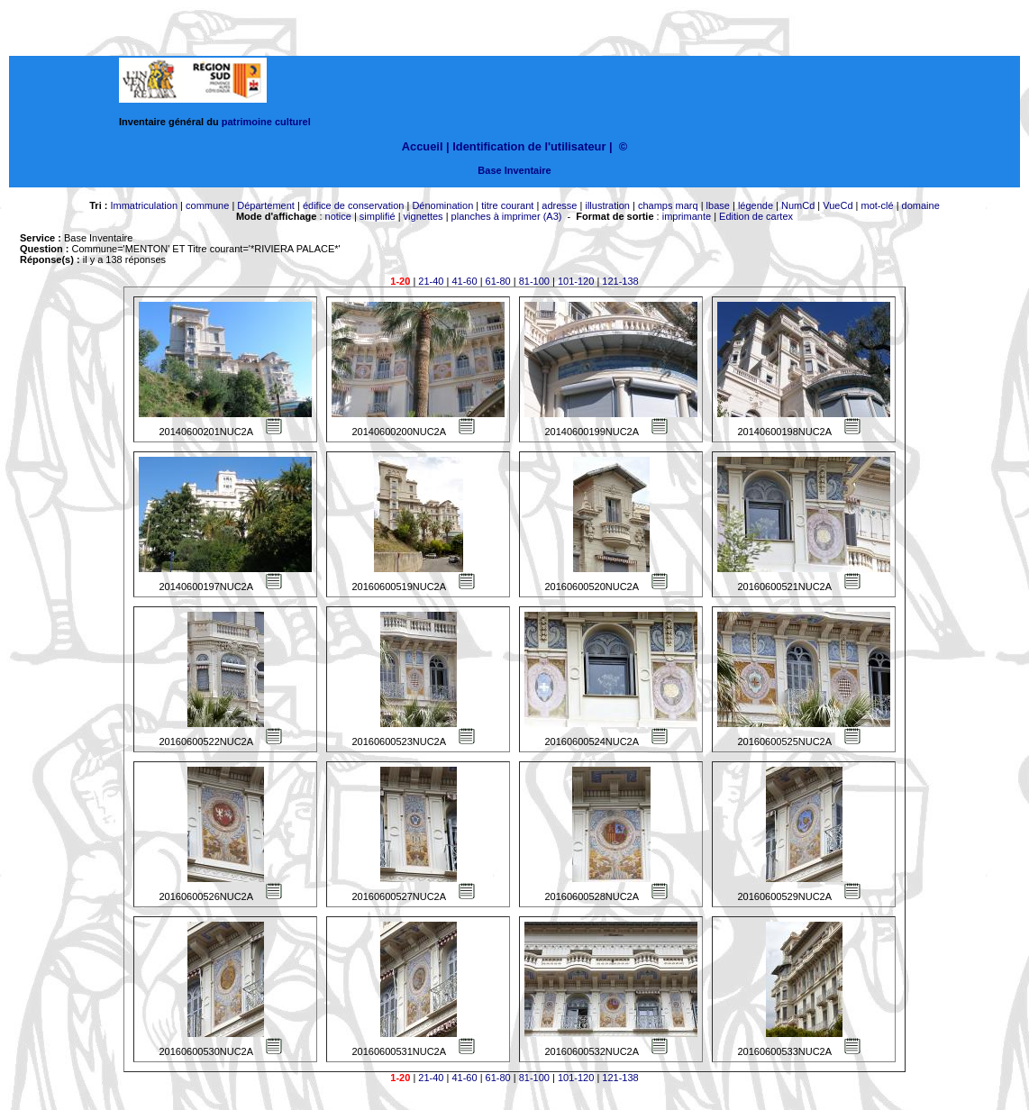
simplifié (378, 216)
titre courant (507, 205)
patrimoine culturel (266, 121)
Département (266, 205)
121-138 (620, 281)
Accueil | (426, 146)
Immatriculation (144, 205)
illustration (607, 205)
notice (338, 216)
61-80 (498, 281)
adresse (559, 205)
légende (755, 205)
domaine (921, 205)
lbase (718, 205)
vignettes (423, 216)
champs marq (668, 205)
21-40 (430, 281)
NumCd (798, 205)
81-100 (534, 281)
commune (207, 205)
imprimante (686, 216)
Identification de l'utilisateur (529, 146)
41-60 (464, 281)
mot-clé (877, 205)
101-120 (576, 281)
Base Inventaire (514, 170)
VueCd (837, 205)
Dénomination (442, 205)
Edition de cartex (756, 216)
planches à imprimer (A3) (506, 216)
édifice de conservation (354, 205)
